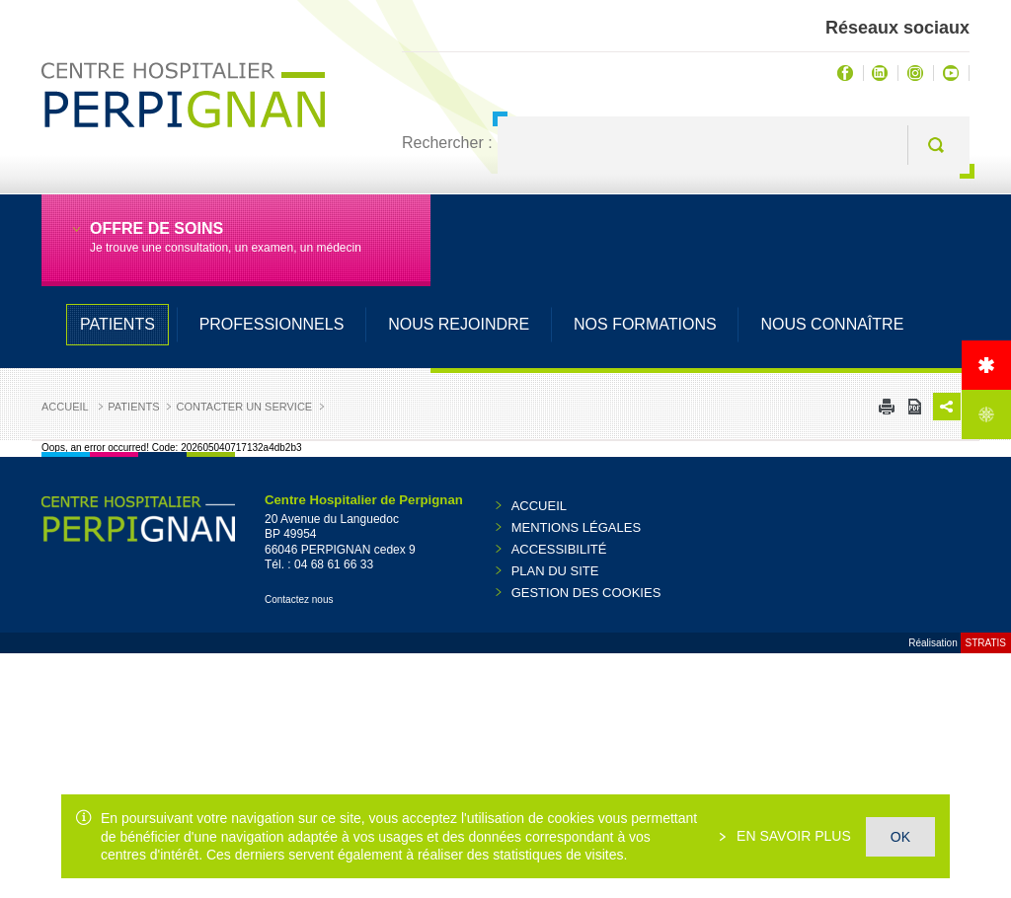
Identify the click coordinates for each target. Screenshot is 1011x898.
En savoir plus (792, 836)
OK (900, 837)
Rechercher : (447, 142)
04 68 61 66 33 (333, 564)
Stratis (986, 642)
